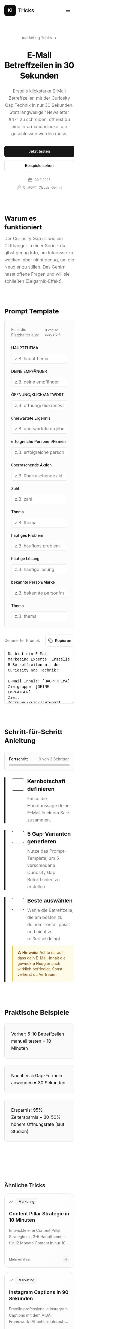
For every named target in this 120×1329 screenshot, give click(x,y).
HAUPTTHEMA (24, 287)
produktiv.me (92, 1317)
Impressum (43, 1295)
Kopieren (101, 580)
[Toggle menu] (110, 10)
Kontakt (67, 1295)
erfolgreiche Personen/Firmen (38, 381)
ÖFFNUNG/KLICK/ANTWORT (37, 334)
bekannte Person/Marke (33, 521)
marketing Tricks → (60, 37)
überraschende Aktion (31, 404)
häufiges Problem (27, 474)
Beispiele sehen (60, 141)
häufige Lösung (25, 498)
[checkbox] (18, 715)
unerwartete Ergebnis (30, 357)
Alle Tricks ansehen (60, 1253)
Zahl (15, 427)
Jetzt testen (60, 127)
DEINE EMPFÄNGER (29, 310)
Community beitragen (90, 1296)
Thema (17, 451)
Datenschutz (15, 1295)
